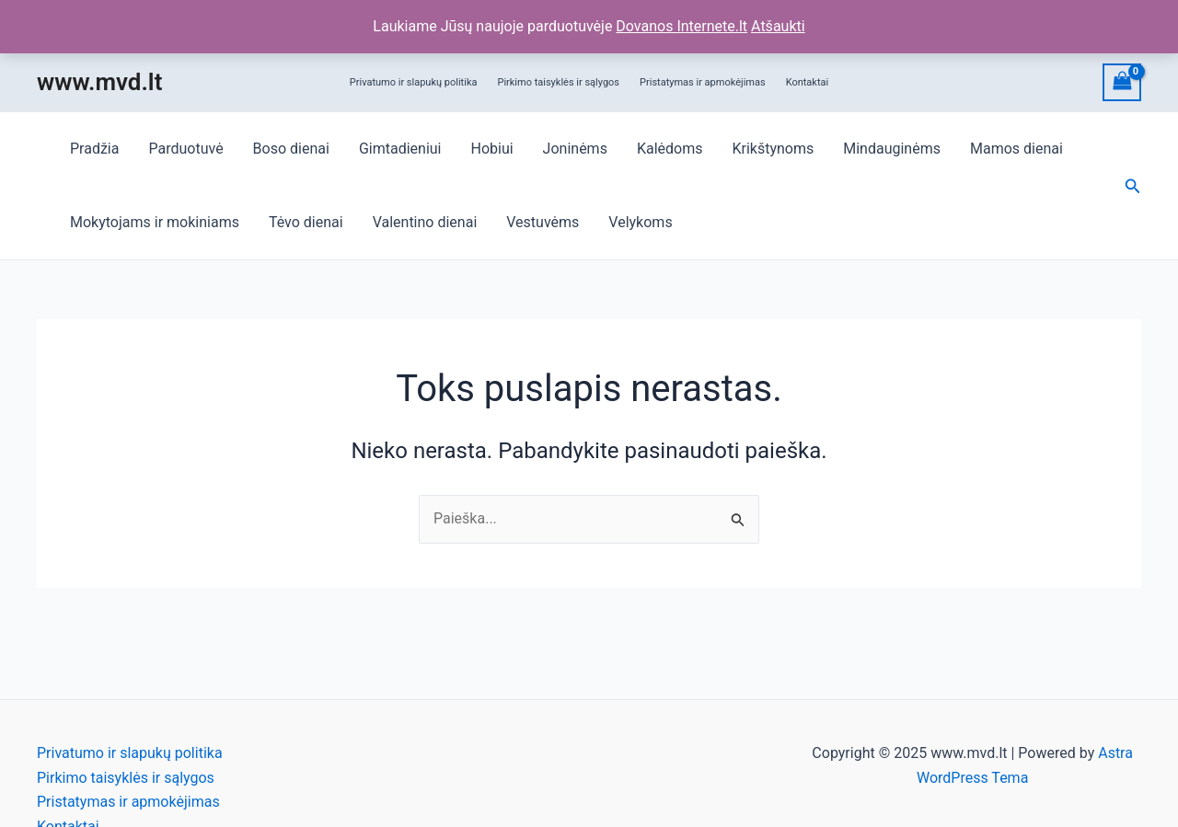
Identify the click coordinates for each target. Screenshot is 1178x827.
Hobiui (491, 148)
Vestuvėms (542, 222)
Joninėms (575, 148)
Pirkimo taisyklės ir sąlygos (558, 82)
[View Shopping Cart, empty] (1122, 82)
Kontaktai (807, 82)
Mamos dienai (1016, 148)
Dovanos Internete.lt (681, 26)
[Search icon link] (1133, 186)
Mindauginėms (892, 148)
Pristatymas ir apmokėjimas (703, 82)
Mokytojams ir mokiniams (154, 222)
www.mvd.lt (99, 82)
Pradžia (94, 148)
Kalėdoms (670, 148)
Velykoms (640, 222)
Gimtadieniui (400, 148)
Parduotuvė (185, 148)
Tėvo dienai (306, 222)
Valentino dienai (425, 222)
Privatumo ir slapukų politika (414, 82)
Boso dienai (291, 148)
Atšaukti (778, 26)
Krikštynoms (773, 148)
